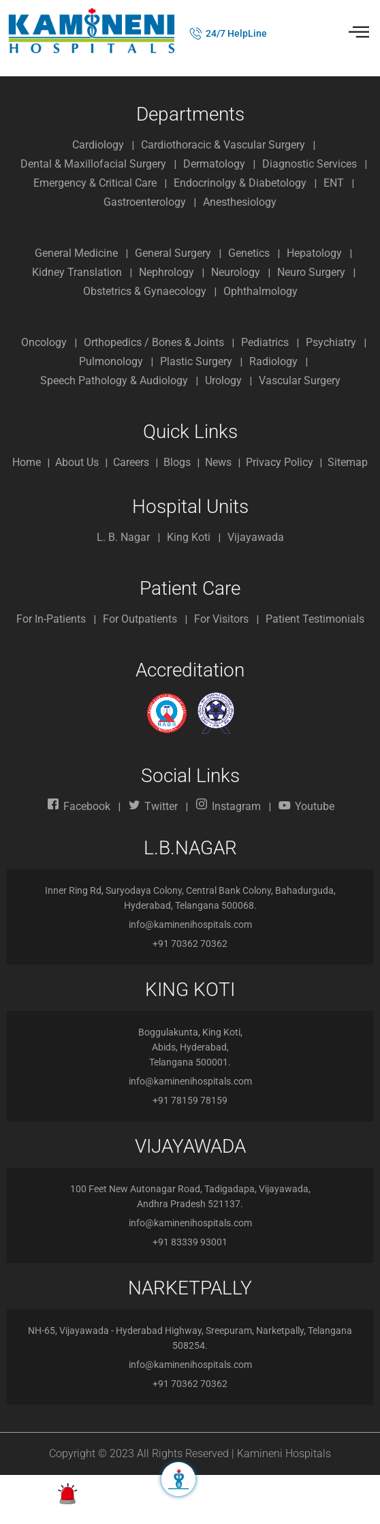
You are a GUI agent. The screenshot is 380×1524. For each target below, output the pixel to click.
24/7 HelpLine (236, 33)
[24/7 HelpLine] (196, 33)
